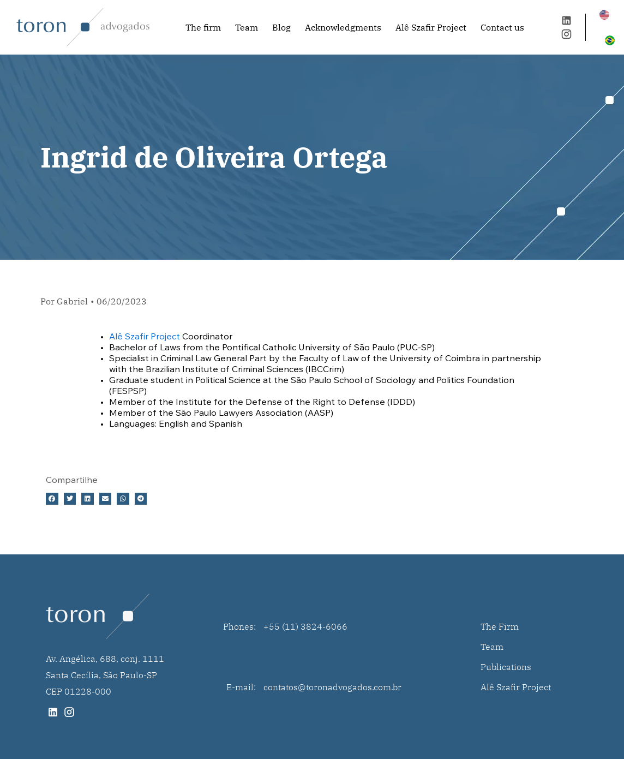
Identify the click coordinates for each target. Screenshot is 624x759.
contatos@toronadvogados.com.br (332, 687)
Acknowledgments (343, 27)
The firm (203, 27)
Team (246, 27)
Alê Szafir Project (430, 27)
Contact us (502, 27)
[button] (52, 499)
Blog (281, 27)
